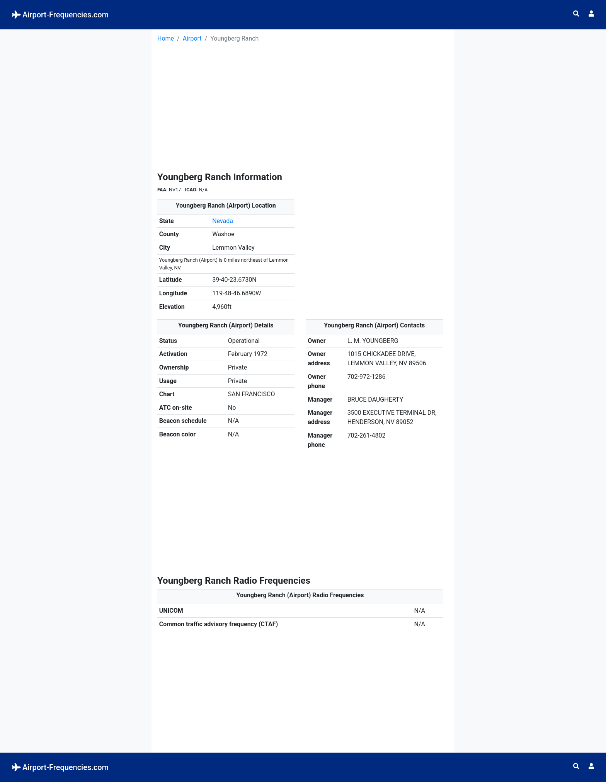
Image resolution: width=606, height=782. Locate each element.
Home (165, 38)
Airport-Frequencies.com (60, 14)
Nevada (222, 221)
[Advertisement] (76, 83)
